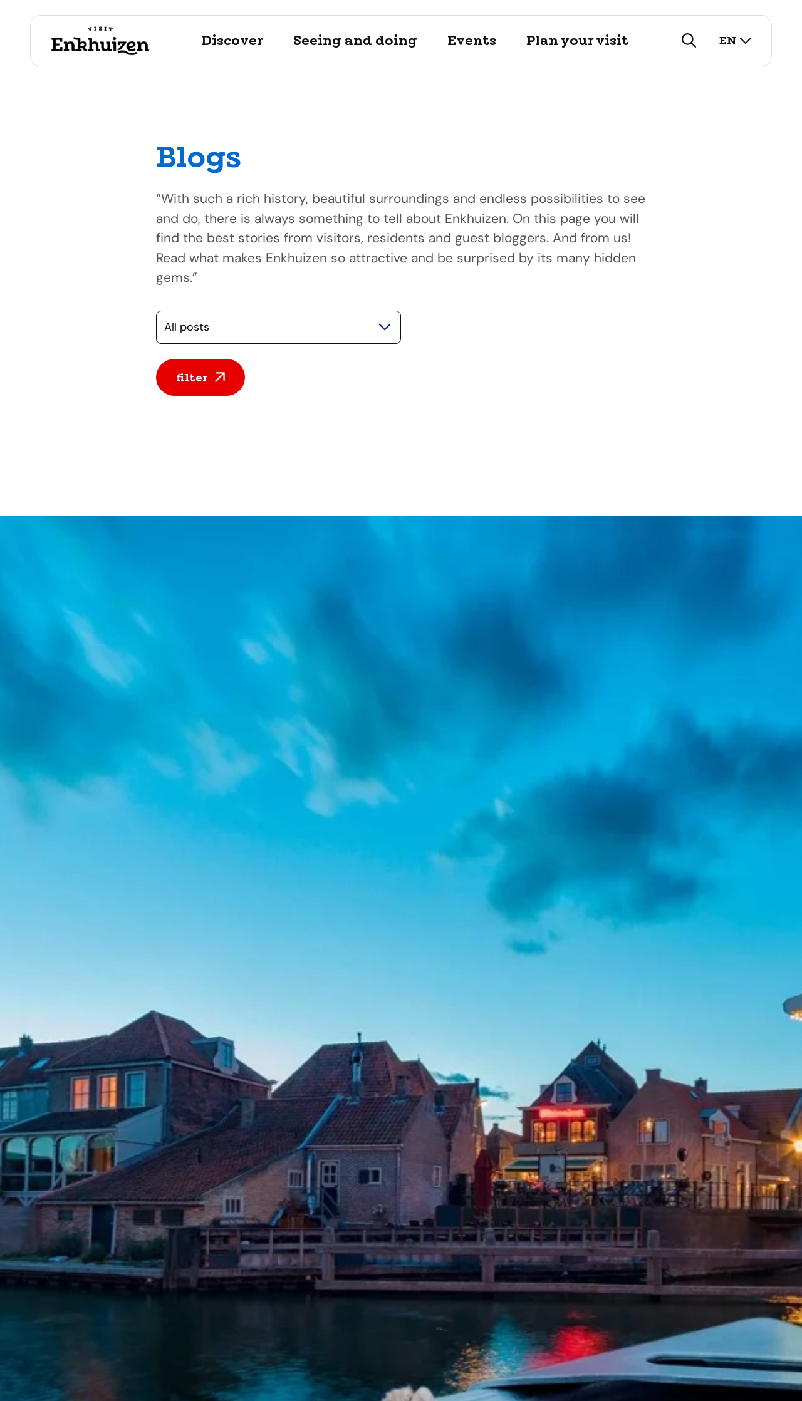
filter (200, 377)
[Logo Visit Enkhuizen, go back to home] (100, 41)
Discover (232, 41)
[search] (689, 41)
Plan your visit (577, 41)
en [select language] (735, 40)
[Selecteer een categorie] (278, 327)
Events (471, 41)
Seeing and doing (355, 41)
